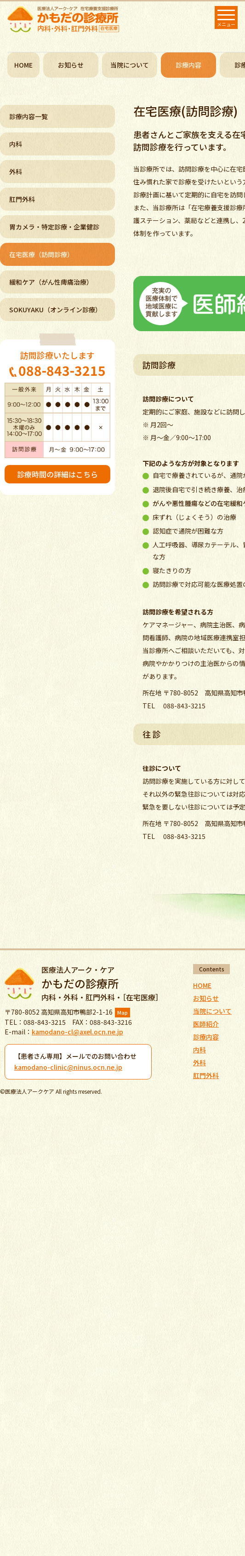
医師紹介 (206, 1023)
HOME (23, 64)
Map (122, 1012)
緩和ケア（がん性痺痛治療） (51, 282)
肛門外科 (22, 199)
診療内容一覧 (28, 116)
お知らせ (71, 64)
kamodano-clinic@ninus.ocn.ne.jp (68, 1067)
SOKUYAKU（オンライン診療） (55, 309)
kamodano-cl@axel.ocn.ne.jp (77, 1031)
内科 (15, 144)
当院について (129, 64)
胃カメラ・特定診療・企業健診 (54, 226)
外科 (15, 171)
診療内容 (206, 1036)
